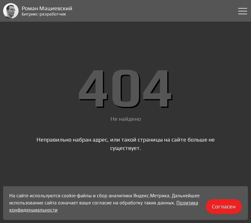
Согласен (224, 206)
